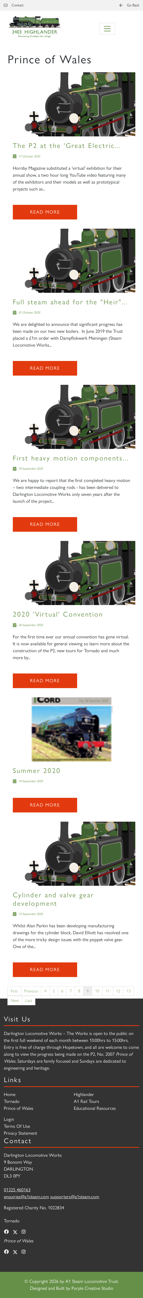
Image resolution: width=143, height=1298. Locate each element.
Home (9, 1094)
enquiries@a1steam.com (26, 1197)
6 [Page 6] (62, 991)
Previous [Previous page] (31, 991)
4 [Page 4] (45, 991)
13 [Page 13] (129, 991)
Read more (45, 212)
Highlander (84, 1094)
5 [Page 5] (54, 991)
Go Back (129, 5)
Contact (14, 5)
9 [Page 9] (88, 991)
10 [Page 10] (97, 991)
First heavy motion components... (71, 458)
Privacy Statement (20, 1133)
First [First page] (14, 991)
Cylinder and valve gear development (53, 899)
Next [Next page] (15, 1000)
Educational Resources (95, 1108)
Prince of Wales (18, 1108)
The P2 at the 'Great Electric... (67, 145)
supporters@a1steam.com (74, 1197)
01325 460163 (17, 1190)
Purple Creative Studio (92, 1288)
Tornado (11, 1101)
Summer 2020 (37, 770)
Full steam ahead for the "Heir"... (70, 302)
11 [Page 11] (108, 991)
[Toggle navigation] (107, 29)
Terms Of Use (17, 1126)
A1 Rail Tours (86, 1101)
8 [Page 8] (79, 991)
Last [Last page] (28, 1000)
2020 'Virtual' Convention (58, 614)
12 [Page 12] (118, 991)
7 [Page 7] (71, 991)
